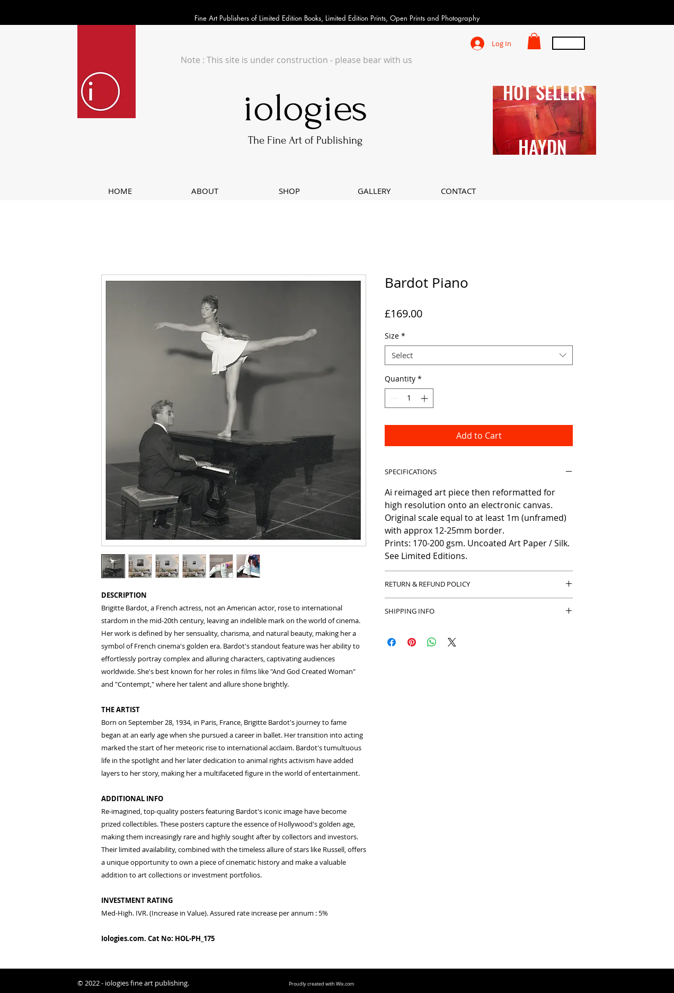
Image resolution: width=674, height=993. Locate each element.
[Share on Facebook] (391, 642)
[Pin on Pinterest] (411, 642)
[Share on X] (452, 642)
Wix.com (345, 984)
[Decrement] (393, 398)
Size (395, 336)
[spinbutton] (409, 398)
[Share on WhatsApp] (431, 642)
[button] (534, 41)
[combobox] (479, 355)
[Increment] (425, 398)
